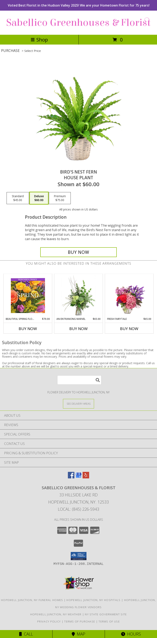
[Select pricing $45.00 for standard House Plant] (18, 198)
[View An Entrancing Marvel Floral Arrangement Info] (79, 295)
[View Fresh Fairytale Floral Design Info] (129, 295)
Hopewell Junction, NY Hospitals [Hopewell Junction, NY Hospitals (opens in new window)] (93, 600)
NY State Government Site (106, 614)
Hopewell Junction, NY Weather (56, 614)
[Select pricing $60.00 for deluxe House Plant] (39, 198)
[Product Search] (79, 380)
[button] (78, 556)
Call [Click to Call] (26, 634)
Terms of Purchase (79, 621)
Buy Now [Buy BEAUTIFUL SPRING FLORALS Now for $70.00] (28, 328)
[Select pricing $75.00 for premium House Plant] (60, 198)
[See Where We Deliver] (78, 403)
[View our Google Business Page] (78, 477)
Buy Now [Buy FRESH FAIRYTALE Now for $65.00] (129, 328)
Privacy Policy (49, 621)
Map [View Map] (78, 634)
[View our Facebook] (71, 477)
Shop (39, 39)
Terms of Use (109, 621)
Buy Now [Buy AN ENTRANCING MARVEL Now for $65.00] (78, 328)
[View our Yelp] (86, 477)
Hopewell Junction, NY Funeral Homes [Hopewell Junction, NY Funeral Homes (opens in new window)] (32, 600)
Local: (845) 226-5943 (78, 509)
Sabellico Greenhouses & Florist (78, 23)
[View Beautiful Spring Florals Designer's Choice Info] (28, 295)
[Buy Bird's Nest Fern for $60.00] (78, 252)
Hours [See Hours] (131, 634)
